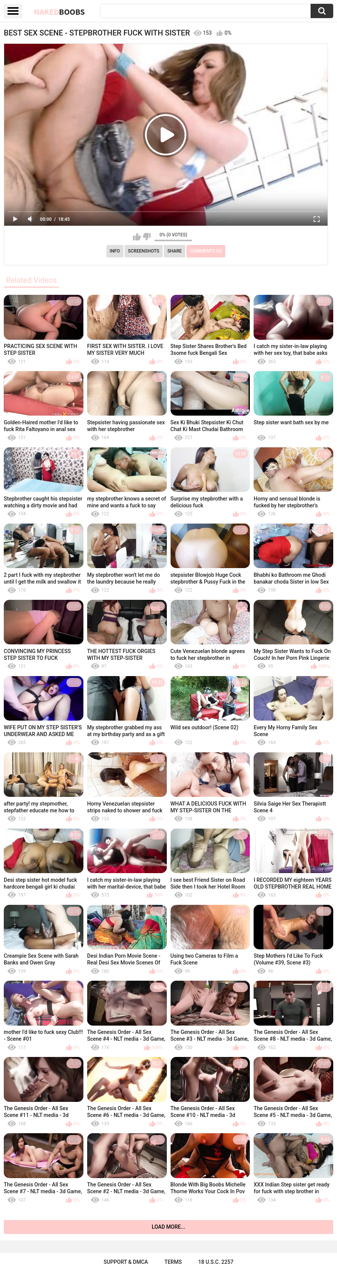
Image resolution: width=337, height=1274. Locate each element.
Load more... (168, 1227)
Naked (59, 11)
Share (174, 251)
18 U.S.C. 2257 (215, 1262)
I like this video (137, 236)
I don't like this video (147, 236)
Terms (173, 1262)
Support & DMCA (126, 1262)
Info (115, 251)
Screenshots (143, 251)
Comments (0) (206, 251)
